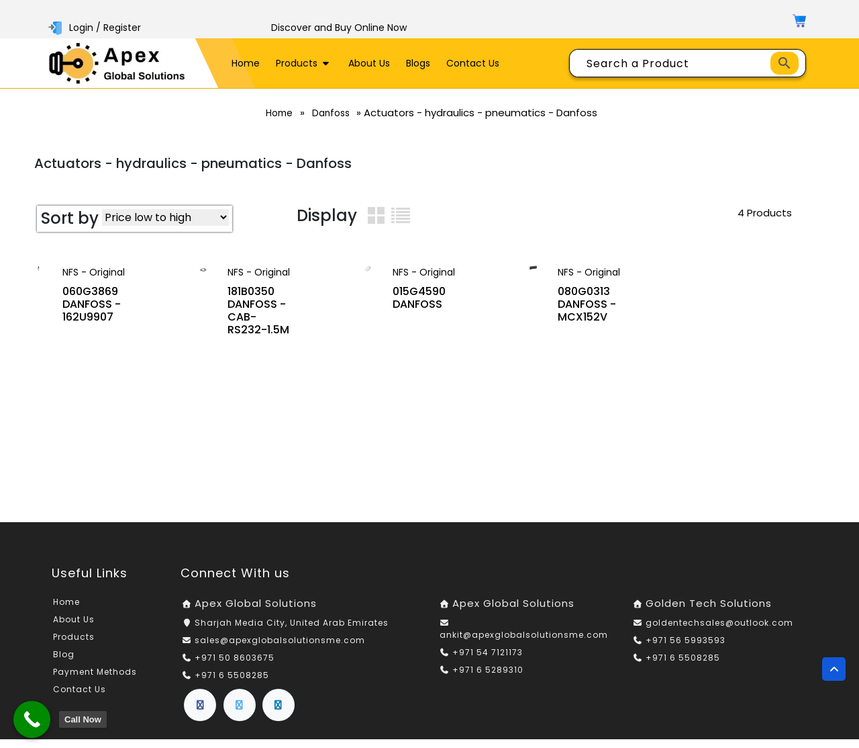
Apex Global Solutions (256, 613)
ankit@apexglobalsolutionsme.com (524, 643)
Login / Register (96, 27)
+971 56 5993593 (685, 649)
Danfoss (335, 113)
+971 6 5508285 (232, 684)
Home (246, 63)
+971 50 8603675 (234, 666)
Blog (63, 663)
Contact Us (472, 63)
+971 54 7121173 (487, 661)
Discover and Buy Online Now (339, 27)
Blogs (418, 63)
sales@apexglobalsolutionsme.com (280, 649)
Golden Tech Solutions (709, 613)
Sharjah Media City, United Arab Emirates (292, 631)
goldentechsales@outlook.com (719, 631)
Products (304, 63)
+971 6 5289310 (487, 678)
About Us (369, 63)
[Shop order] (165, 217)
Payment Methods (95, 681)
